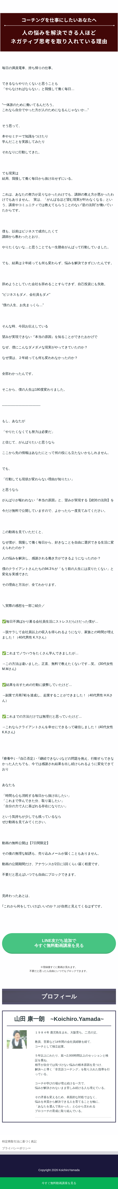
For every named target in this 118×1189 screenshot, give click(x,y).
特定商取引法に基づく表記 (19, 1146)
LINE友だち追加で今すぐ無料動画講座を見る (59, 948)
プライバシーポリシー (16, 1153)
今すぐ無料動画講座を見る (59, 1183)
